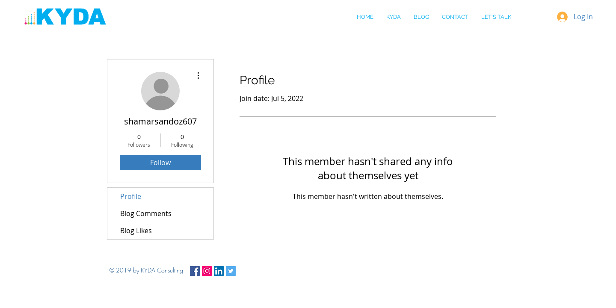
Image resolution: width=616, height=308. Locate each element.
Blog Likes (136, 230)
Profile (130, 196)
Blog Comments (146, 213)
